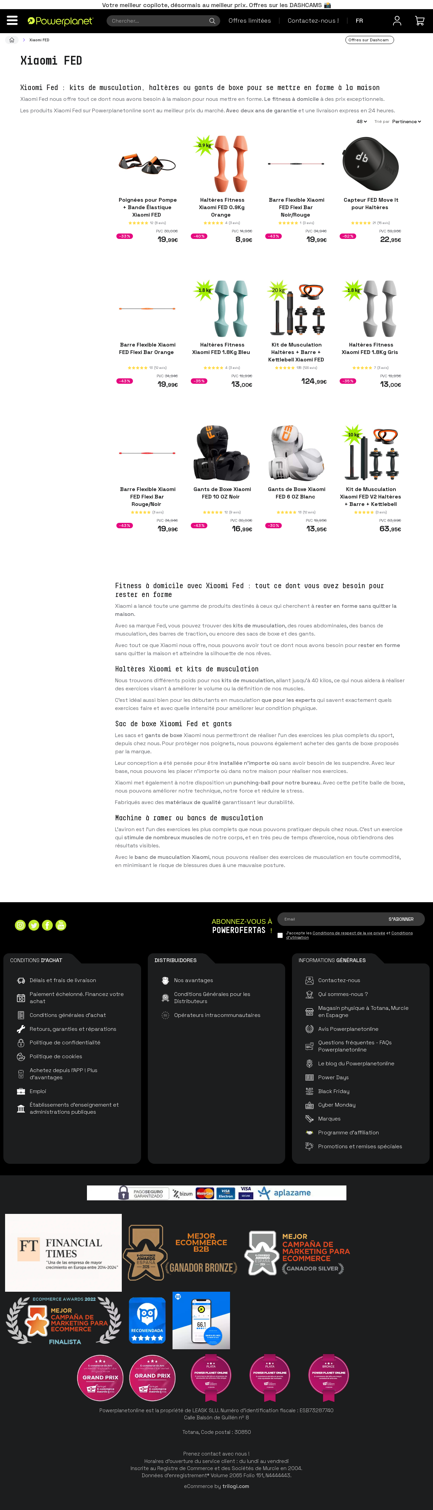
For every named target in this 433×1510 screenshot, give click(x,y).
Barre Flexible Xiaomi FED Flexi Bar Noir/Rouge (296, 207)
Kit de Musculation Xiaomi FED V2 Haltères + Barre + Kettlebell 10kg (370, 500)
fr (359, 20)
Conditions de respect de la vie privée (349, 933)
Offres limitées (250, 20)
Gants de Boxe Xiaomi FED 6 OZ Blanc (296, 493)
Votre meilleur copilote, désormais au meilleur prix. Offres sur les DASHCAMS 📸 (216, 5)
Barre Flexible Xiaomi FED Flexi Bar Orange (147, 348)
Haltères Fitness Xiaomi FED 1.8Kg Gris (371, 348)
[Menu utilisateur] (397, 20)
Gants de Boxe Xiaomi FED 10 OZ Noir (221, 493)
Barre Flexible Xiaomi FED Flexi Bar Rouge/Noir (147, 497)
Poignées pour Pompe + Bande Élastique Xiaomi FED (147, 207)
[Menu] (12, 20)
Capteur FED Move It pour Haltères (370, 203)
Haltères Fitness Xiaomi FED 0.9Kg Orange (222, 207)
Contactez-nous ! (313, 20)
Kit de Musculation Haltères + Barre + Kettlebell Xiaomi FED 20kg (296, 355)
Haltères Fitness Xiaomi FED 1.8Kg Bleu (221, 348)
